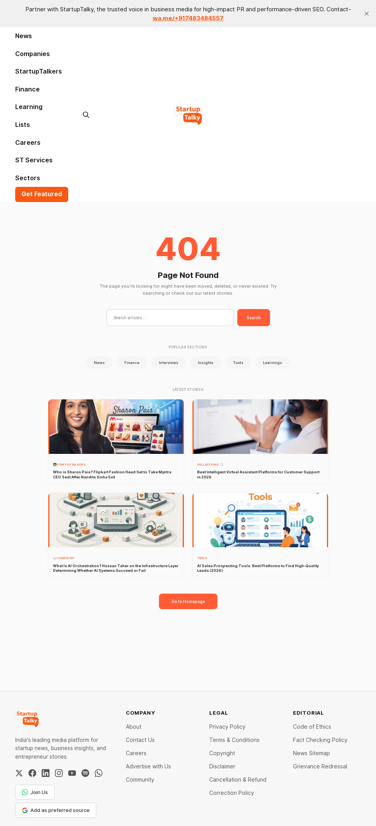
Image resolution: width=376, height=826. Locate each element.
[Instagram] (59, 773)
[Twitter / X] (19, 773)
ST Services (34, 160)
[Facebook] (32, 773)
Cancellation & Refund (238, 779)
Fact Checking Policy (320, 739)
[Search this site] (86, 115)
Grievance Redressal (320, 766)
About (133, 726)
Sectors (27, 178)
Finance (27, 89)
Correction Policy (231, 792)
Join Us (35, 792)
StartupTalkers (38, 71)
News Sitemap (311, 753)
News (23, 36)
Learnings (272, 362)
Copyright (222, 753)
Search (254, 317)
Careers (28, 142)
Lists (22, 124)
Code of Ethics (312, 726)
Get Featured (41, 194)
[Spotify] (85, 773)
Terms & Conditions (234, 739)
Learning (28, 107)
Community (140, 779)
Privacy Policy (227, 726)
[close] (366, 13)
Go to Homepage (188, 601)
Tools (238, 362)
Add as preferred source (56, 810)
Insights (206, 362)
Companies (32, 54)
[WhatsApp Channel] (98, 773)
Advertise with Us (148, 766)
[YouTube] (72, 773)
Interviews (168, 362)
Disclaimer (222, 766)
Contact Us (140, 739)
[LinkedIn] (45, 773)
